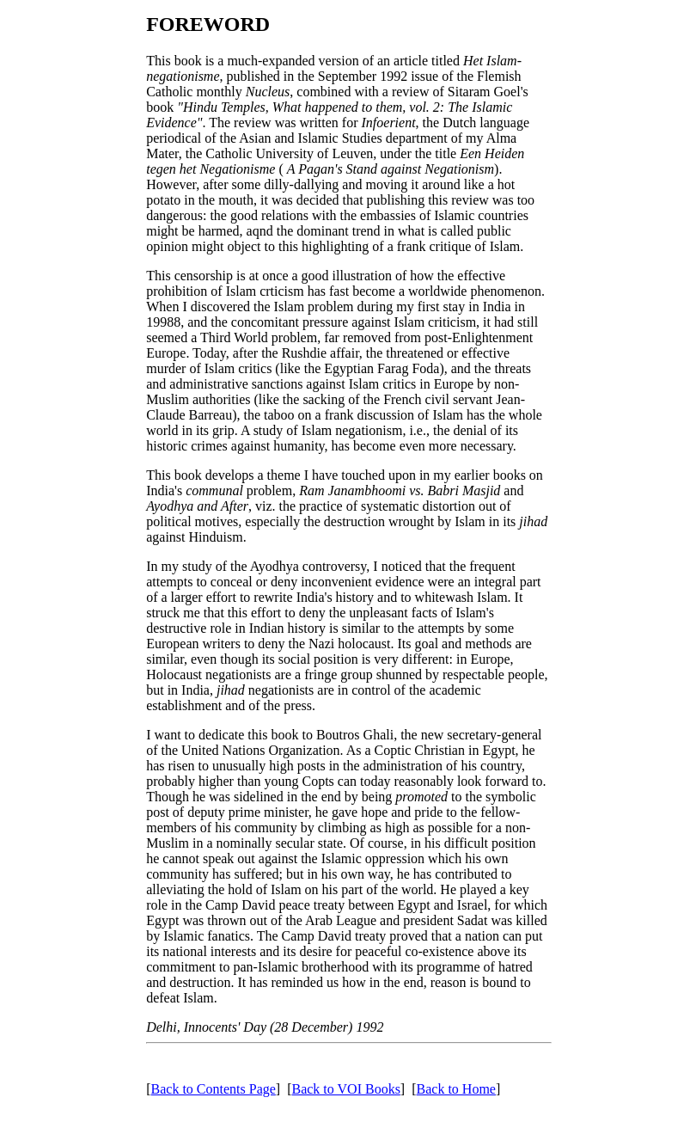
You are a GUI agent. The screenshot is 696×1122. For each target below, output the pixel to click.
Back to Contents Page (213, 1089)
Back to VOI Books (345, 1089)
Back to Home (456, 1089)
